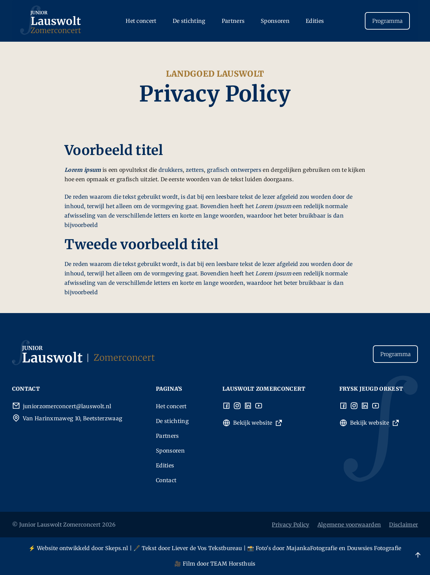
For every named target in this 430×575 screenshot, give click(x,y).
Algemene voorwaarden (349, 524)
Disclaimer (403, 524)
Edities (315, 20)
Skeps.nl (116, 548)
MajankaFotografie (311, 548)
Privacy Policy (290, 524)
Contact (166, 480)
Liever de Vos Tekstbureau (207, 548)
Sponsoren (275, 20)
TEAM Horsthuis (232, 563)
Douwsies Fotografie (374, 548)
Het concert (141, 20)
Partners (233, 20)
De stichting (189, 20)
